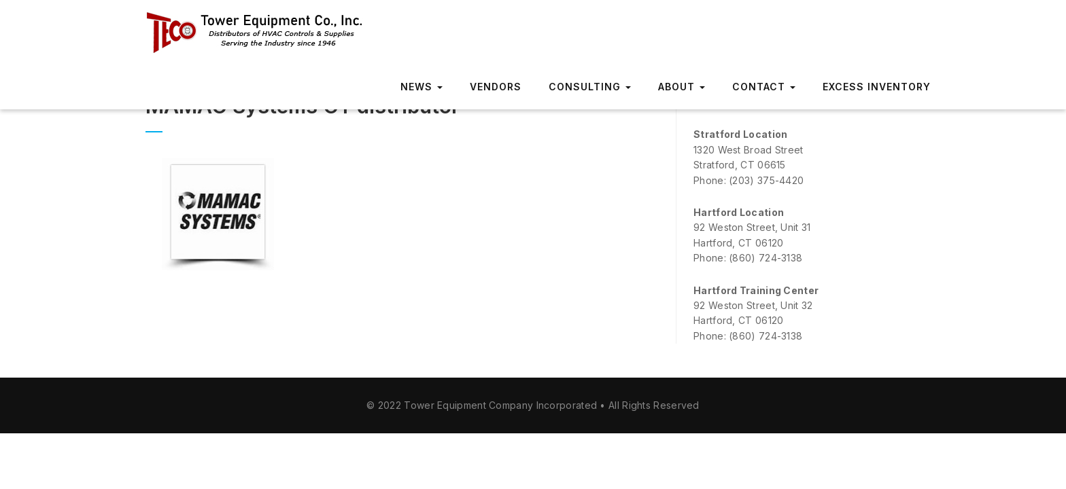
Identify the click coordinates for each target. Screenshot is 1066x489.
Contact (763, 86)
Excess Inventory (877, 86)
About (681, 86)
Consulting (590, 86)
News (421, 86)
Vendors (495, 86)
